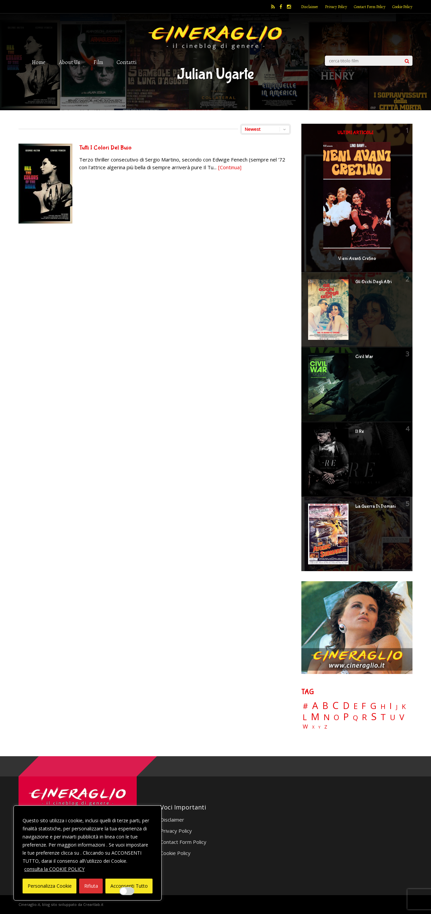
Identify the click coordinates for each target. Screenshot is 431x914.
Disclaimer (309, 7)
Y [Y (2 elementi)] (319, 727)
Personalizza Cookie (50, 886)
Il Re (359, 431)
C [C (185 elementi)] (335, 705)
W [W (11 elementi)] (305, 727)
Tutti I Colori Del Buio (105, 147)
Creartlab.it (93, 904)
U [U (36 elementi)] (392, 717)
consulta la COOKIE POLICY (54, 869)
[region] (87, 853)
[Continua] (229, 167)
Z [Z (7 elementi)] (325, 726)
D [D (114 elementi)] (346, 705)
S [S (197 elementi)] (373, 716)
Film (98, 62)
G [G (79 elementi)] (373, 706)
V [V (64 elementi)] (401, 717)
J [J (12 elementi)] (397, 707)
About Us (69, 62)
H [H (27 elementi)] (383, 706)
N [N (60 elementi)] (327, 717)
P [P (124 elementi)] (346, 716)
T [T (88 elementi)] (383, 717)
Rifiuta (91, 886)
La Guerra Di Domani (375, 506)
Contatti (126, 62)
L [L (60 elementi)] (305, 717)
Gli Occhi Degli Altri (373, 282)
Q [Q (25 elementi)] (355, 717)
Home (38, 62)
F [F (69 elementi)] (364, 706)
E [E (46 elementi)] (356, 706)
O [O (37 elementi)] (336, 717)
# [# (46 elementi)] (305, 706)
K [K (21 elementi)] (404, 706)
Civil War (364, 356)
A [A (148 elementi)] (315, 705)
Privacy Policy (336, 7)
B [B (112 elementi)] (325, 705)
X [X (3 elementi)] (313, 727)
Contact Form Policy (370, 7)
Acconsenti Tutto (129, 886)
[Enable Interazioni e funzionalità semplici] (127, 891)
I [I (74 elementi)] (391, 706)
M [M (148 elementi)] (315, 716)
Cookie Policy (402, 7)
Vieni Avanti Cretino (357, 258)
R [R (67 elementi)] (364, 717)
